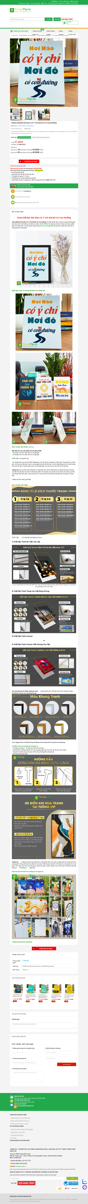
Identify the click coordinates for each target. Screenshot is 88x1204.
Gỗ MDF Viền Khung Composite (40, 137)
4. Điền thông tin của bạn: (53, 1048)
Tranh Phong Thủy (72, 32)
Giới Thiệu (14, 1138)
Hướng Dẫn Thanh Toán (18, 1132)
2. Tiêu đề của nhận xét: (19, 1058)
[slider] (17, 1053)
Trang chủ (14, 35)
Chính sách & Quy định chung (19, 1124)
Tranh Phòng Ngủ (37, 1199)
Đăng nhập (74, 1)
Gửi (72, 1178)
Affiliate (55, 1)
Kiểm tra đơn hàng (72, 3)
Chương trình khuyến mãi (57, 3)
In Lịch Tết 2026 (35, 3)
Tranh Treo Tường (23, 3)
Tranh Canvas (61, 32)
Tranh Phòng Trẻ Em (48, 1199)
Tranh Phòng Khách (27, 1199)
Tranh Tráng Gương (50, 32)
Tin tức (45, 3)
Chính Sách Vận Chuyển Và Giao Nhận (22, 1129)
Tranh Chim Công (19, 1201)
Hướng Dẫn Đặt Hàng (17, 1135)
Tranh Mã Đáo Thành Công (60, 1199)
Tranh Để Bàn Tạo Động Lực (27, 35)
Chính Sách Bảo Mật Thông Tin (20, 1121)
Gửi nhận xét (66, 1064)
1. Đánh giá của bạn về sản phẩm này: (23, 1048)
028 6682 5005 (66, 19)
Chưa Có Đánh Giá (16, 128)
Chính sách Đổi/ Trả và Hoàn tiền (20, 1118)
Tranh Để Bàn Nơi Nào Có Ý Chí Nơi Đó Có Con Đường (52, 35)
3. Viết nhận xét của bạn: (19, 1068)
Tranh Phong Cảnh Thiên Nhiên (32, 1201)
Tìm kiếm (48, 19)
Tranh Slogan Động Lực (37, 32)
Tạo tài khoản (64, 1)
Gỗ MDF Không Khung (24, 137)
